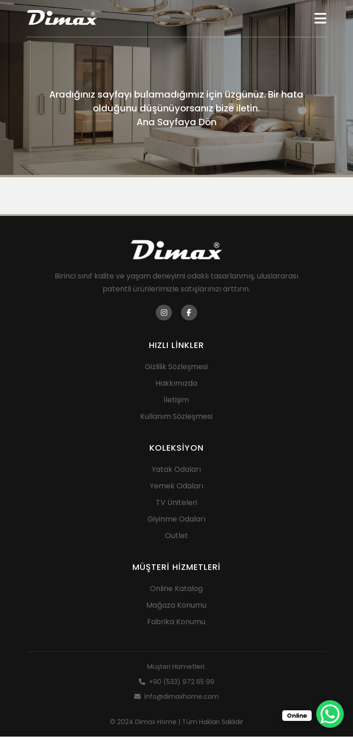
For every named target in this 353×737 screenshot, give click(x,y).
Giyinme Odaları (176, 519)
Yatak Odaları (176, 469)
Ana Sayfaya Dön (176, 122)
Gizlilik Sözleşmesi (176, 367)
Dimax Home (155, 721)
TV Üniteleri (176, 503)
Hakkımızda (176, 383)
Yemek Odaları (176, 486)
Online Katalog (176, 589)
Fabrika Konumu (176, 622)
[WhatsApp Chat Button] (330, 714)
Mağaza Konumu (176, 605)
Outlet (176, 536)
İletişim (176, 400)
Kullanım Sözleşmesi (176, 417)
